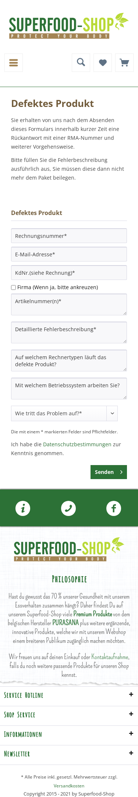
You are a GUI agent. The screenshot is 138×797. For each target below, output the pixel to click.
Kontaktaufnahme (109, 656)
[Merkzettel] (102, 62)
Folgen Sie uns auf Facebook (113, 508)
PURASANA (65, 622)
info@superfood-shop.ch (22, 508)
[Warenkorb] (124, 62)
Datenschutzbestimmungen (77, 444)
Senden (109, 470)
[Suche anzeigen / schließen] (81, 62)
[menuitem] (13, 62)
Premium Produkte (92, 614)
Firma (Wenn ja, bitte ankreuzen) (57, 287)
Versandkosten (69, 786)
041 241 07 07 (68, 508)
